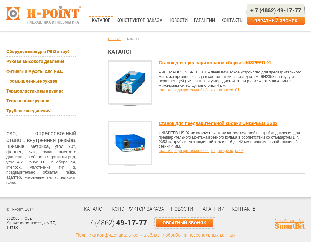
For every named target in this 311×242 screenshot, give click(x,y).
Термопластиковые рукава (35, 90)
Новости (178, 20)
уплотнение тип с (41, 177)
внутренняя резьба (51, 140)
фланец (14, 151)
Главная (114, 39)
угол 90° (65, 146)
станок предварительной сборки (187, 90)
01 (237, 90)
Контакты (232, 20)
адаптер (13, 177)
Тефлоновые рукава (28, 100)
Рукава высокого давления (35, 61)
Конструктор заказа (139, 20)
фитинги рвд (63, 157)
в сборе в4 (63, 162)
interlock (13, 167)
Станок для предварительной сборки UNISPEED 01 (215, 62)
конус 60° (37, 162)
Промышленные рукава (31, 81)
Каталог (101, 20)
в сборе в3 (37, 157)
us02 (239, 151)
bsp (11, 133)
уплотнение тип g (52, 167)
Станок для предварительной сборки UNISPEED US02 (218, 123)
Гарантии (204, 20)
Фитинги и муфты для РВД (34, 71)
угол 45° (14, 162)
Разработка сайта (289, 221)
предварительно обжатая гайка (40, 172)
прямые (15, 146)
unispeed (225, 90)
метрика (39, 146)
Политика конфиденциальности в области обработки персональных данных (155, 235)
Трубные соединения (28, 110)
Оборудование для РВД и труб (38, 51)
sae (32, 151)
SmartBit (290, 226)
